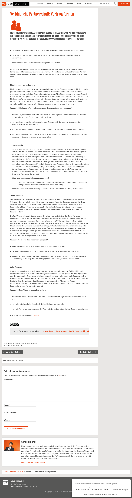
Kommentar (9, 380)
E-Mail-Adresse (10, 413)
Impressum (115, 494)
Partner (16, 345)
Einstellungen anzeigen (120, 489)
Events (59, 3)
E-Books (88, 3)
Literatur (36, 316)
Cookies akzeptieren (82, 489)
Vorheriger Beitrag (13, 352)
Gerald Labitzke (32, 343)
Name (7, 405)
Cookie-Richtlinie (89, 494)
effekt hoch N (12, 360)
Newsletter (124, 3)
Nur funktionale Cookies (100, 489)
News (79, 3)
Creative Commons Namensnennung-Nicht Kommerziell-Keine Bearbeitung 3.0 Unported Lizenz (80, 331)
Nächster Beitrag (86, 352)
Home (6, 472)
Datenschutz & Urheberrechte (103, 494)
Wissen (40, 3)
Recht (21, 345)
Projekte (50, 3)
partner (20, 360)
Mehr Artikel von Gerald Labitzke (33, 463)
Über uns (69, 3)
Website (7, 420)
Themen (13, 472)
